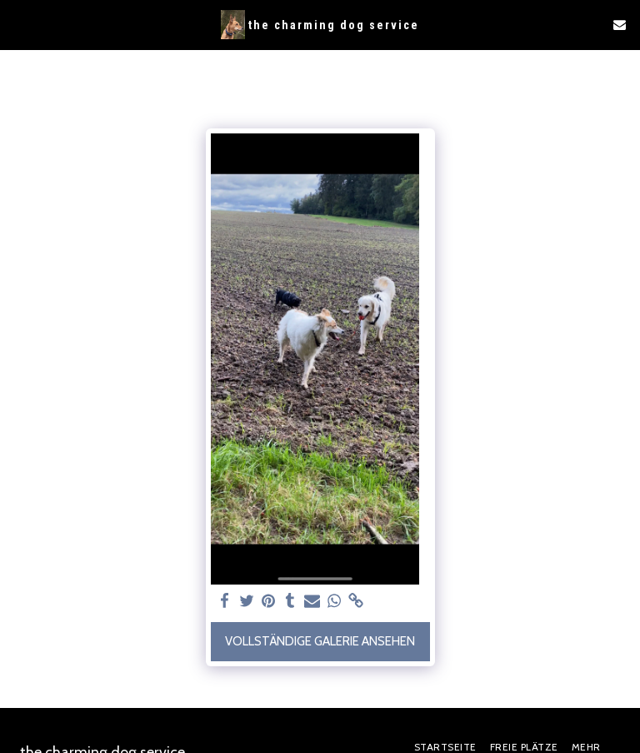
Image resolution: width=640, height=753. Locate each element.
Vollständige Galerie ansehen (320, 641)
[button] (18, 24)
